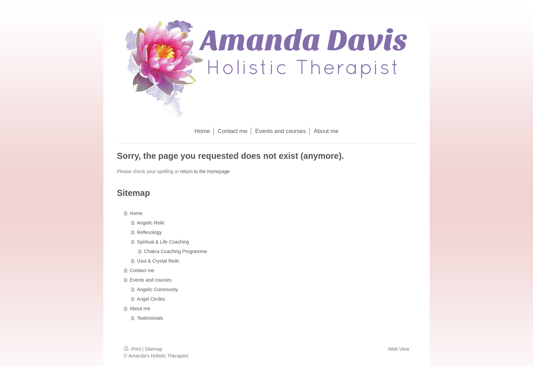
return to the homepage (205, 171)
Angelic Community (157, 289)
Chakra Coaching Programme (175, 251)
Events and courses (151, 280)
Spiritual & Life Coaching (163, 242)
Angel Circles (151, 299)
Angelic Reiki (151, 223)
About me (140, 308)
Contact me (142, 270)
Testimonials (150, 318)
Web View (398, 349)
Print (133, 349)
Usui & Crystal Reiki (158, 261)
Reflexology (149, 232)
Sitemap (153, 349)
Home (136, 213)
